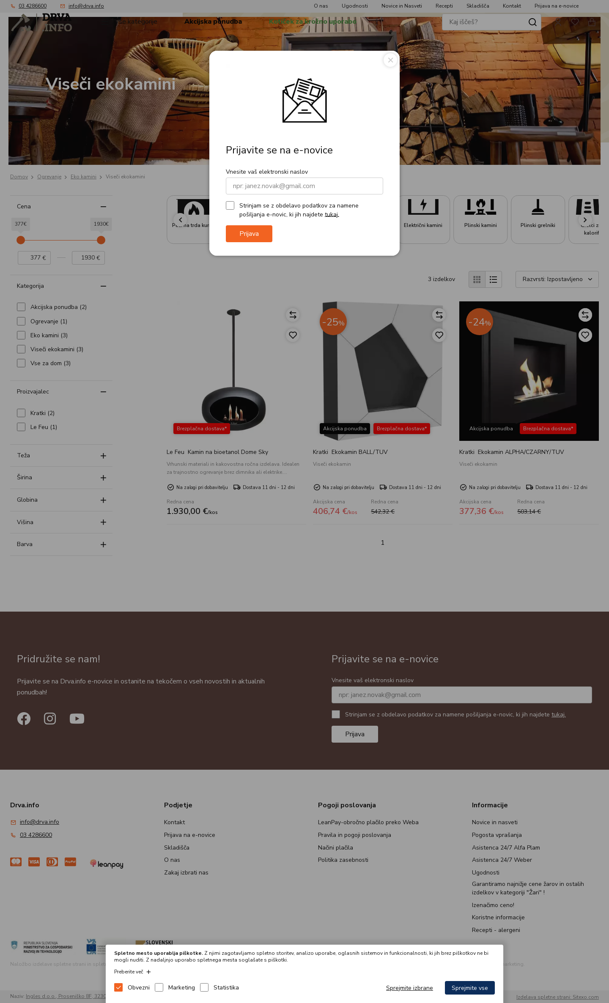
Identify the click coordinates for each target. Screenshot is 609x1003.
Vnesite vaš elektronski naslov (267, 172)
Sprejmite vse (470, 988)
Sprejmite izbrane (409, 988)
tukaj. (332, 214)
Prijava (249, 233)
